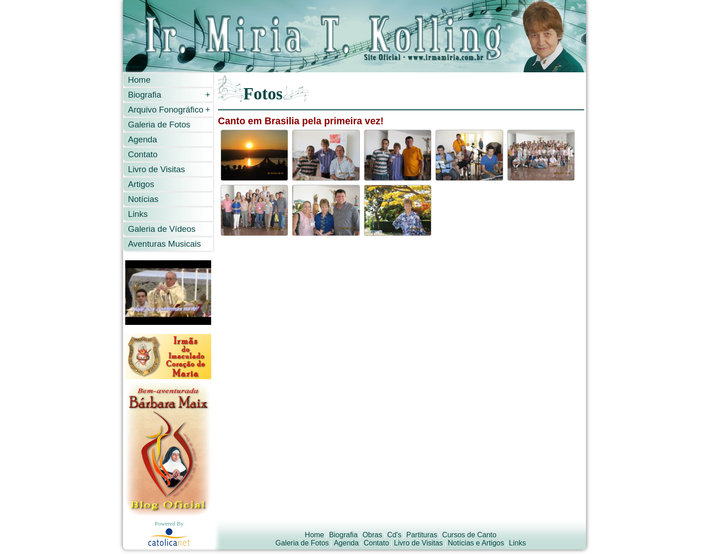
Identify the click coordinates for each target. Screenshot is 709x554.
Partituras (421, 535)
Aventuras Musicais (164, 244)
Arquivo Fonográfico (169, 109)
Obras (373, 535)
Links (138, 214)
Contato (142, 154)
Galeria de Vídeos (161, 229)
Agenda (142, 139)
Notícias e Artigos (476, 543)
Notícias (143, 199)
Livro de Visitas (156, 169)
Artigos (141, 184)
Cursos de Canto (469, 535)
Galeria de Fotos (159, 124)
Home (139, 80)
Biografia (169, 94)
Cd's (394, 535)
